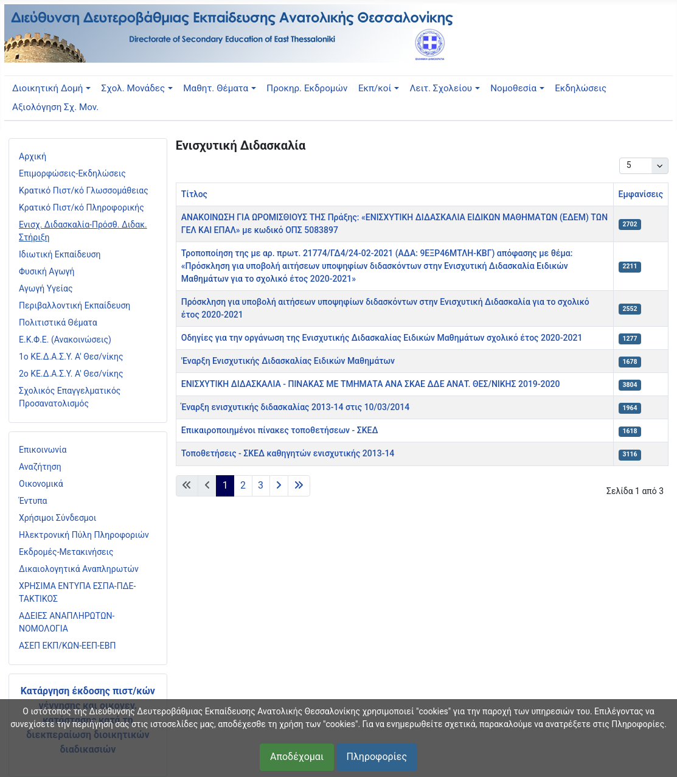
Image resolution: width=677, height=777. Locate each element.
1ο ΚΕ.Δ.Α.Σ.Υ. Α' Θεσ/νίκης (71, 356)
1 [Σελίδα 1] (225, 485)
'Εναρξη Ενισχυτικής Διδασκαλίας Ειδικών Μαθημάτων (288, 361)
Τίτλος (194, 194)
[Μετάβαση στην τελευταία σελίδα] (299, 486)
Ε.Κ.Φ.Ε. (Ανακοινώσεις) (65, 339)
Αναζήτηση (40, 467)
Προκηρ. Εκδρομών (306, 88)
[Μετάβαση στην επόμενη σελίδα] (278, 486)
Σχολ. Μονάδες (133, 88)
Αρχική (32, 156)
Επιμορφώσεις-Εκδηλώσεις (72, 173)
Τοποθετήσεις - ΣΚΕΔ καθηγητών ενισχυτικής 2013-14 (288, 453)
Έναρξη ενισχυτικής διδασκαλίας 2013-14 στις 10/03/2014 (295, 407)
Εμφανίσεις (641, 194)
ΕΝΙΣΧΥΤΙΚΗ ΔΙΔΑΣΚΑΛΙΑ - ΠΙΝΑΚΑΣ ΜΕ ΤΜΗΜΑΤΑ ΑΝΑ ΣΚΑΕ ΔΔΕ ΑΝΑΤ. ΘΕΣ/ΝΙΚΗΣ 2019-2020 (370, 384)
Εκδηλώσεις (580, 88)
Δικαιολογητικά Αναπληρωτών (79, 569)
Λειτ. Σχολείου (441, 88)
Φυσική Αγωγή (47, 271)
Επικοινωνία (42, 450)
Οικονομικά (41, 484)
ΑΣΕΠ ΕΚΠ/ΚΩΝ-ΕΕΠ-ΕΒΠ (67, 645)
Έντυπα (33, 501)
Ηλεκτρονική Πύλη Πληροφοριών (84, 535)
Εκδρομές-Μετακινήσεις (66, 552)
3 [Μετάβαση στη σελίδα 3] (260, 485)
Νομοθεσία (513, 88)
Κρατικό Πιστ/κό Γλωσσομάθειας (83, 190)
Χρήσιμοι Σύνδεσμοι (57, 518)
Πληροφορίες (377, 756)
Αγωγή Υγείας (46, 288)
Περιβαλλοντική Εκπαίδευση (74, 305)
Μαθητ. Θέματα (215, 88)
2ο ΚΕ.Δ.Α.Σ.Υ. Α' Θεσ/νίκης (71, 373)
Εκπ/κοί (374, 88)
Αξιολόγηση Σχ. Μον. (55, 107)
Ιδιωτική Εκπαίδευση (59, 254)
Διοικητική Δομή (47, 88)
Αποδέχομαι (297, 756)
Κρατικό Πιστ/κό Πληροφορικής (81, 207)
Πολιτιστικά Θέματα (58, 322)
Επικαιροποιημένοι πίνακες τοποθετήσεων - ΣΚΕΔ (279, 430)
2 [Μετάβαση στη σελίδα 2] (243, 485)
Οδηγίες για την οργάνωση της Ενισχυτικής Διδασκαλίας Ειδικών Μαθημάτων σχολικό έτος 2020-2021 (382, 338)
